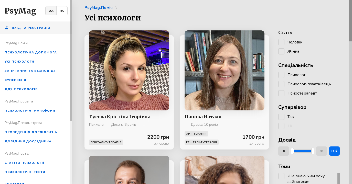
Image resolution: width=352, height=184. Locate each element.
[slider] (292, 151)
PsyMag (20, 10)
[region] (36, 92)
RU (62, 11)
